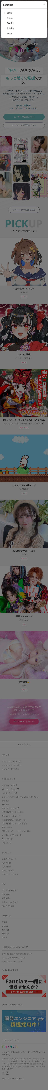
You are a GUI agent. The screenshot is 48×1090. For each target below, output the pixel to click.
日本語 (9, 13)
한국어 (9, 33)
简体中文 (10, 23)
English (10, 18)
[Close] (44, 4)
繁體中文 (10, 28)
